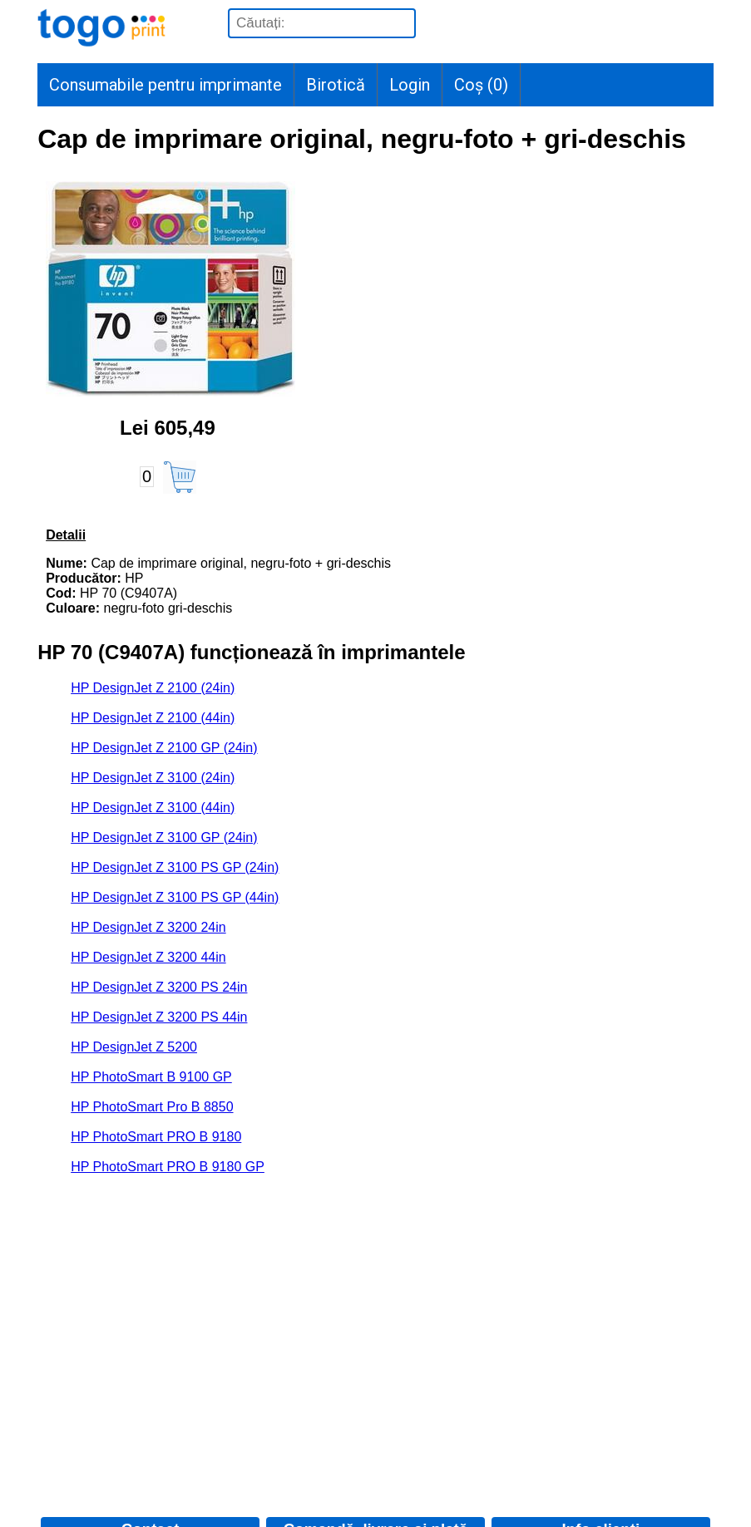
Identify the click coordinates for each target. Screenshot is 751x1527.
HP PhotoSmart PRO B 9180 (156, 1137)
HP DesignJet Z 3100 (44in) (153, 807)
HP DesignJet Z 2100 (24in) (153, 688)
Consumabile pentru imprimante (165, 85)
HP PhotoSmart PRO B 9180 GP (167, 1167)
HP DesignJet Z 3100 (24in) (153, 778)
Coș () (481, 85)
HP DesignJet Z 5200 (134, 1047)
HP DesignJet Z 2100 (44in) (153, 718)
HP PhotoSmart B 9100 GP (151, 1077)
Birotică (335, 85)
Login (409, 85)
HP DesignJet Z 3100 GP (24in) (164, 837)
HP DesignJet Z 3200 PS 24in (159, 987)
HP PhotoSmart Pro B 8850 (152, 1107)
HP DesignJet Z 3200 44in (148, 957)
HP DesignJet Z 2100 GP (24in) (164, 748)
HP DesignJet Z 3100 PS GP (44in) (175, 897)
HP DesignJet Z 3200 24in (148, 927)
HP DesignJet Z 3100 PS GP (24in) (175, 867)
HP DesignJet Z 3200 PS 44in (159, 1017)
